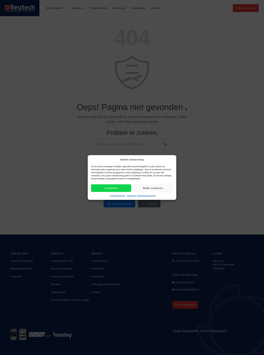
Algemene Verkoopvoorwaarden (141, 195)
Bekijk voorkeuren (153, 188)
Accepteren (111, 188)
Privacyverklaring (117, 195)
